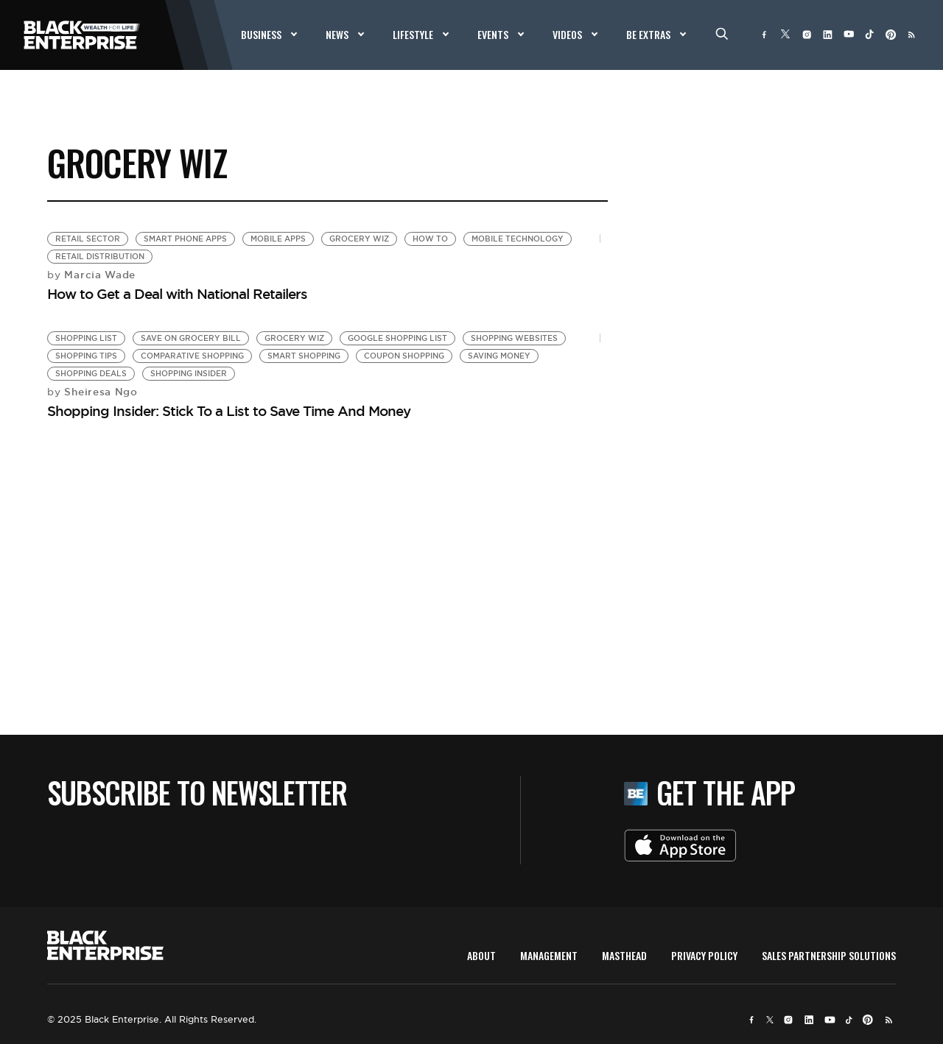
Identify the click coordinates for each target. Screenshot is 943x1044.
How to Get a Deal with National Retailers (177, 294)
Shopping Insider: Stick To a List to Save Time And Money (228, 411)
